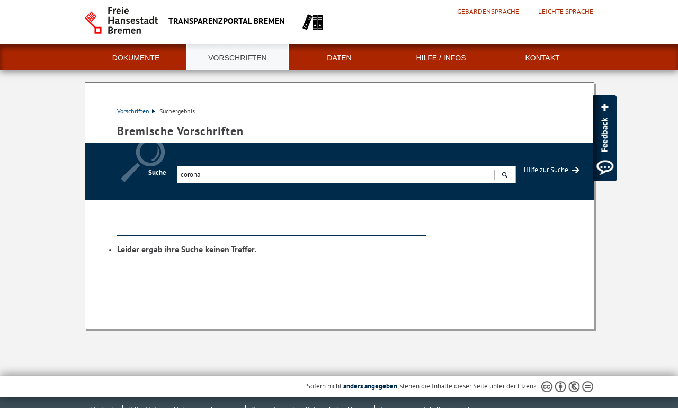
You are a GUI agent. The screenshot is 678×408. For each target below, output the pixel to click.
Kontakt (542, 58)
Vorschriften (237, 58)
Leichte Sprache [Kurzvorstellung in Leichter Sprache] (565, 11)
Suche (157, 172)
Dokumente (135, 58)
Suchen (504, 176)
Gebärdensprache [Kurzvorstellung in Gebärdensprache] (488, 11)
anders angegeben (370, 386)
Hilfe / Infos (441, 58)
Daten (339, 58)
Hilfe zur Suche (546, 169)
